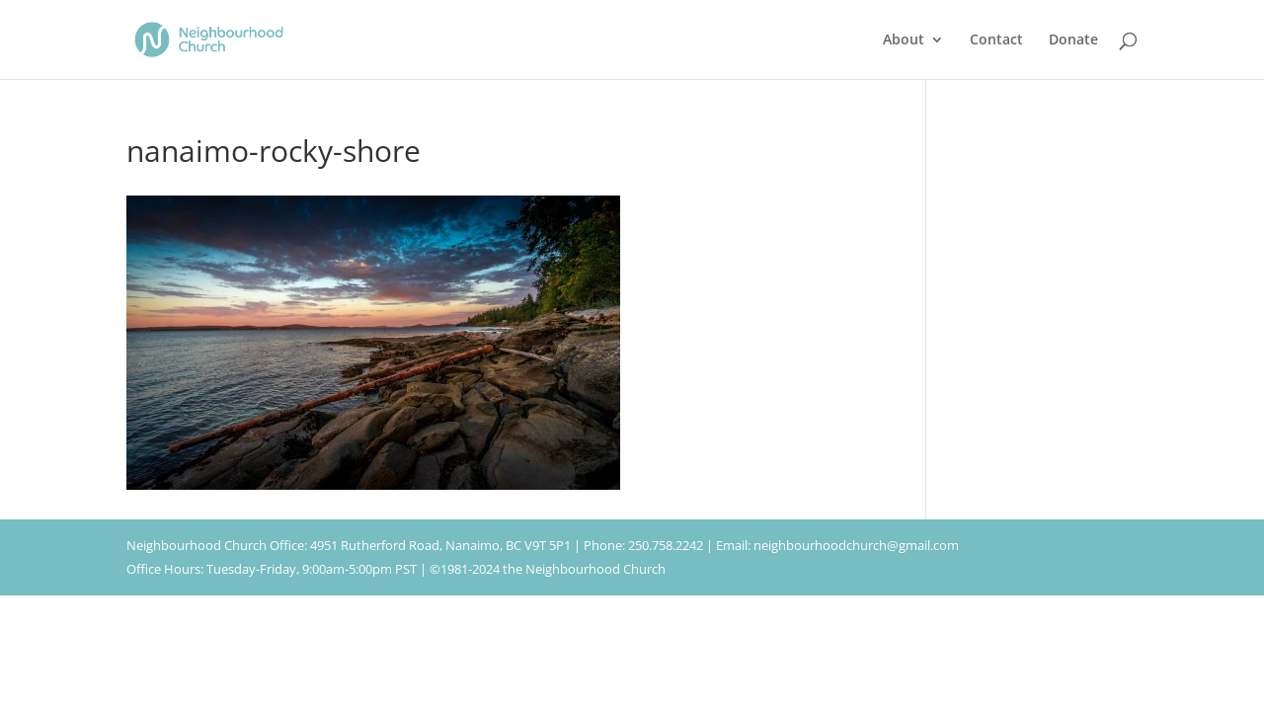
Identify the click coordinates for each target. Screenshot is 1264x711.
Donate (1073, 40)
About (903, 40)
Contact (996, 40)
